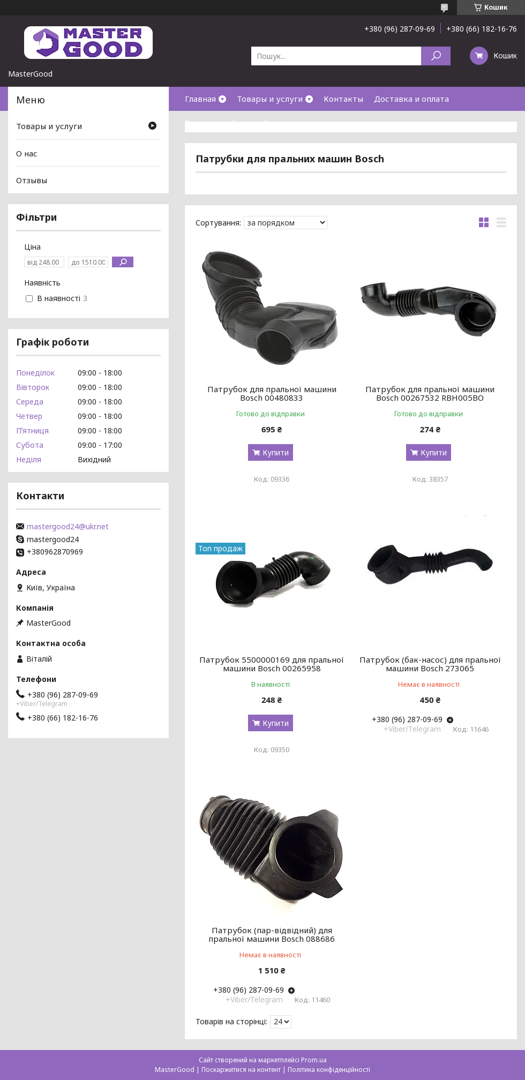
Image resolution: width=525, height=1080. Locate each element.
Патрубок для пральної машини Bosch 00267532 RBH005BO (429, 393)
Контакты (343, 98)
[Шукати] (436, 56)
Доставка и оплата (411, 98)
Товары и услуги (270, 98)
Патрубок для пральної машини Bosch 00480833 (271, 393)
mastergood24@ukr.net (68, 526)
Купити (275, 452)
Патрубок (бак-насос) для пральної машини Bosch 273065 (430, 663)
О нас (273, 122)
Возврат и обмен (218, 122)
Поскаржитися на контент (241, 1069)
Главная (200, 98)
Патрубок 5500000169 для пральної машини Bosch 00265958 (271, 663)
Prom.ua (314, 1059)
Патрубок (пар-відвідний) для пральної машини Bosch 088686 (271, 934)
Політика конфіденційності (329, 1069)
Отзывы (31, 180)
